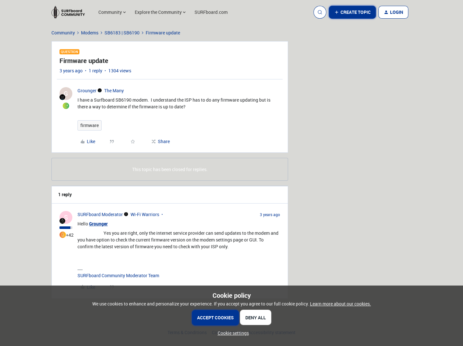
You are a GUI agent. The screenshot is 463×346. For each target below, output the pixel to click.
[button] (352, 12)
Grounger (86, 90)
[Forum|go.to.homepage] (71, 12)
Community (63, 33)
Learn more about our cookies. (340, 304)
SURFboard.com (211, 12)
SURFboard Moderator (100, 214)
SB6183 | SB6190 (122, 33)
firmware (89, 125)
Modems (89, 33)
